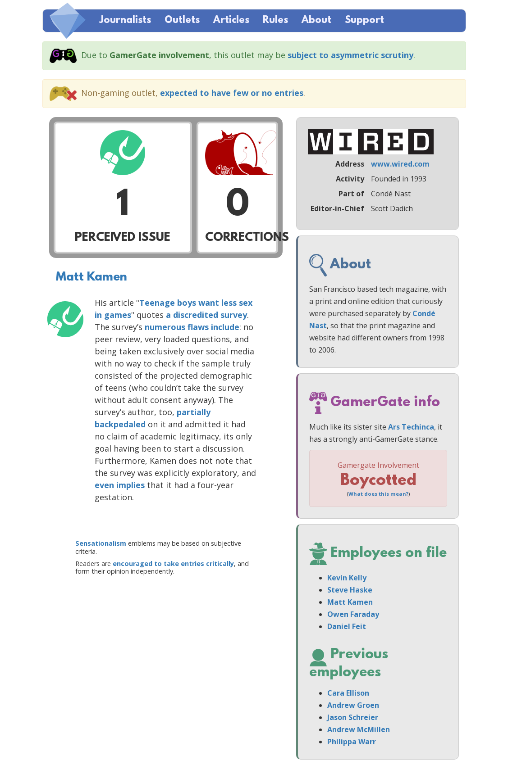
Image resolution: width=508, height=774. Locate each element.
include (225, 326)
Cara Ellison (348, 693)
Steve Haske (349, 590)
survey (233, 314)
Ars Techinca (411, 427)
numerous (165, 326)
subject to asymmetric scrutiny (350, 55)
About (316, 20)
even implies (120, 485)
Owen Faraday (353, 614)
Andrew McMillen (358, 729)
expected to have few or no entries (231, 92)
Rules (275, 20)
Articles (231, 20)
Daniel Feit (346, 626)
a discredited (192, 314)
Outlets (182, 20)
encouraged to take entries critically (173, 563)
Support (364, 20)
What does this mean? (378, 493)
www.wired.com (400, 164)
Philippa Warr (351, 742)
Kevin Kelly (346, 578)
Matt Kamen (91, 277)
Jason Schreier (352, 717)
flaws (198, 326)
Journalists (125, 20)
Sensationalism (100, 543)
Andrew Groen (353, 705)
